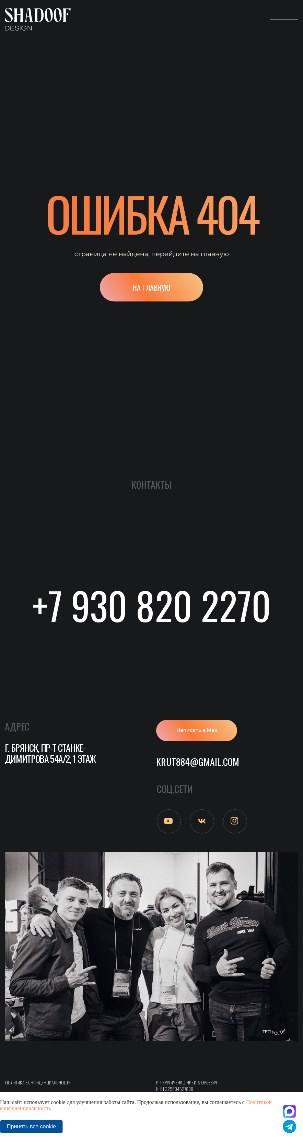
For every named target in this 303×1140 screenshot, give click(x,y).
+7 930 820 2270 (151, 605)
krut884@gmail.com (197, 762)
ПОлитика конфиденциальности (38, 1082)
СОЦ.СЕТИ (175, 789)
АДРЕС (17, 726)
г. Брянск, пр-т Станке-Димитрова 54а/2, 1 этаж (50, 752)
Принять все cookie (31, 1126)
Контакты (151, 484)
